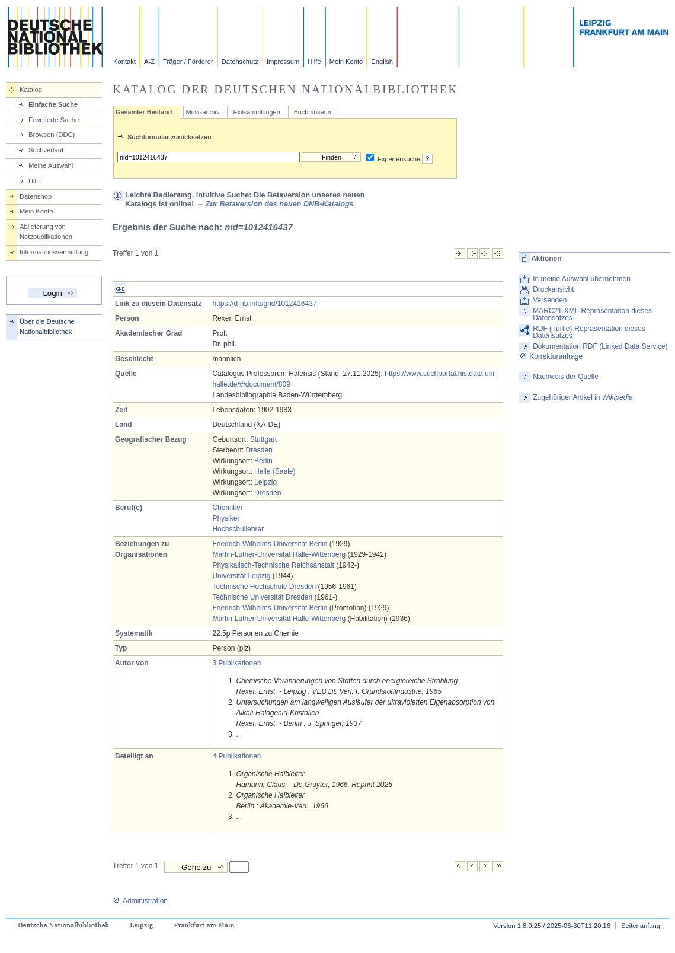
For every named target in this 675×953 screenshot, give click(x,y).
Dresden (258, 450)
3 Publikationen (236, 663)
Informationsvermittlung (54, 252)
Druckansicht (553, 289)
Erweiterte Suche (53, 119)
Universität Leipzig (241, 576)
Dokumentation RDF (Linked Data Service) (600, 346)
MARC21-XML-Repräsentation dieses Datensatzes (592, 314)
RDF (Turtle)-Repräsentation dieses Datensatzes (589, 332)
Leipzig (265, 482)
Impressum (283, 61)
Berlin (263, 461)
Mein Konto (346, 61)
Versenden (550, 300)
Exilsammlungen (256, 112)
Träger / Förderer (188, 61)
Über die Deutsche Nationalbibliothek (47, 326)
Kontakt (124, 61)
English (382, 61)
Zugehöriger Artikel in (583, 397)
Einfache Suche (53, 104)
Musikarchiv (202, 112)
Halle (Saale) (274, 471)
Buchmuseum (313, 112)
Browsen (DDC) (51, 134)
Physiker (225, 518)
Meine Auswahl (50, 165)
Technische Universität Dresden (262, 597)
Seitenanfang (640, 925)
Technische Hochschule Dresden (264, 586)
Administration (140, 901)
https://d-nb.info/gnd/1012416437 (264, 303)
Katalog (31, 89)
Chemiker (227, 507)
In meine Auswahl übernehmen (582, 279)
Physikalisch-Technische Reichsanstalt (273, 565)
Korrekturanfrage (551, 356)
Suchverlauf (45, 150)
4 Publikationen (236, 756)
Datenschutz (240, 61)
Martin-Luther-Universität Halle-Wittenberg (279, 554)
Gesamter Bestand (144, 112)
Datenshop (36, 196)
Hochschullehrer (238, 529)
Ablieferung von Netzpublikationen (46, 231)
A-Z (149, 61)
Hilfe (314, 61)
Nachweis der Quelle (566, 376)
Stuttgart (263, 439)
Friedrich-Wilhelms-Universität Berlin (269, 544)
